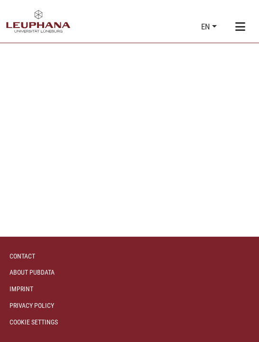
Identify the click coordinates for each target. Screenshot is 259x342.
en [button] (206, 26)
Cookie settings (33, 322)
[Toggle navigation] (240, 27)
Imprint (21, 289)
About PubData (32, 272)
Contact (22, 256)
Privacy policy (31, 305)
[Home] (38, 21)
